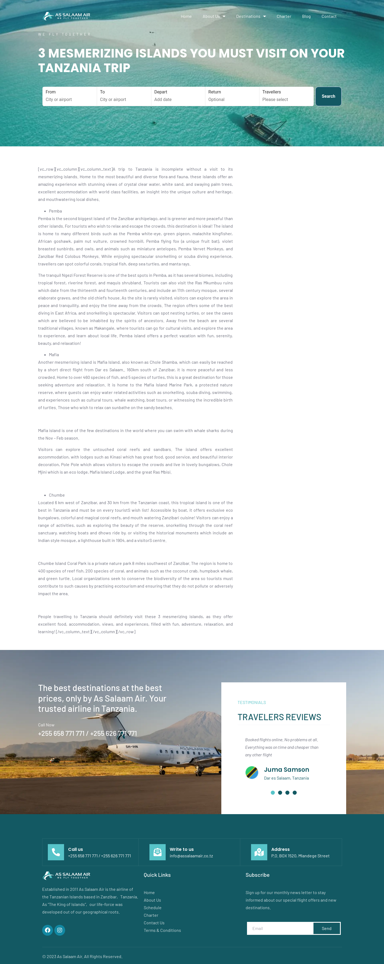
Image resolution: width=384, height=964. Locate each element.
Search (328, 96)
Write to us (182, 849)
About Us (214, 16)
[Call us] (56, 852)
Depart (178, 96)
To (124, 96)
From (70, 96)
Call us (75, 849)
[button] (273, 793)
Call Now (46, 724)
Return (232, 96)
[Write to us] (157, 852)
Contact (329, 16)
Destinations (251, 16)
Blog (306, 16)
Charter (284, 16)
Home (186, 16)
